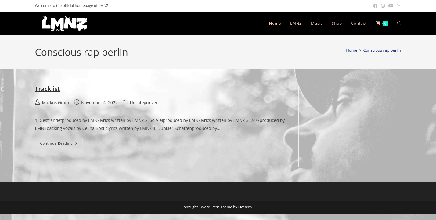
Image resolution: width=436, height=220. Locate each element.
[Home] (351, 50)
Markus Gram (55, 102)
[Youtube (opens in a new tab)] (391, 6)
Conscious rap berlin (382, 50)
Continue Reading (61, 143)
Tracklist (47, 89)
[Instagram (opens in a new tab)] (383, 6)
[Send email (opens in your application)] (398, 6)
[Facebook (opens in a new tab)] (375, 6)
